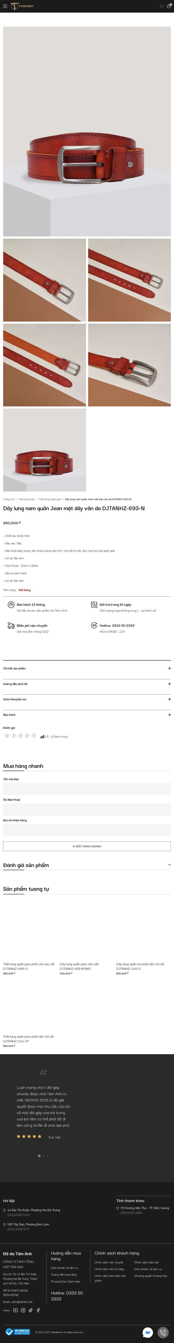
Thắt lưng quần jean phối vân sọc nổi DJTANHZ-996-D (28, 966)
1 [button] (39, 1156)
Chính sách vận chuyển (109, 1262)
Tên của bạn (11, 779)
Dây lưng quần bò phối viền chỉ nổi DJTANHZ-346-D (140, 966)
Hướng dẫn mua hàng (64, 1274)
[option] (43, 1112)
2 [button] (43, 1156)
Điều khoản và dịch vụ (64, 1267)
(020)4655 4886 (142, 1210)
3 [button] (48, 1156)
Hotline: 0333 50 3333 (67, 1295)
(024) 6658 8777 (26, 1226)
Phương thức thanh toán (65, 1281)
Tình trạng (9, 589)
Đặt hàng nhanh (88, 846)
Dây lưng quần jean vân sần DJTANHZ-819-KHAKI (79, 966)
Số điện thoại (11, 799)
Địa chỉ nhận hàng (15, 820)
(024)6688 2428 (31, 1212)
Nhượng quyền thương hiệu (150, 1275)
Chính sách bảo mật (146, 1262)
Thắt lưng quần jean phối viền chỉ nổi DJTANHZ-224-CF (28, 1038)
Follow (6, 1310)
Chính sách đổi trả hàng (109, 1269)
